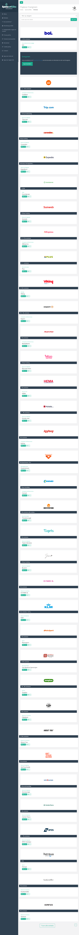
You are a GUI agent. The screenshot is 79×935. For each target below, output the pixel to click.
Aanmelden (28, 64)
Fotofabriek (26, 194)
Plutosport (25, 643)
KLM (22, 618)
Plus (23, 269)
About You (24, 742)
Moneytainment (24, 466)
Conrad (24, 493)
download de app (38, 60)
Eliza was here (26, 368)
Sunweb (24, 219)
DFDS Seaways (26, 842)
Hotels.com (26, 418)
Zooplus (24, 692)
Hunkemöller (25, 892)
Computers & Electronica (28, 92)
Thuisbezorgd (26, 518)
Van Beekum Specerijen (29, 667)
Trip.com (25, 119)
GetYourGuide (25, 767)
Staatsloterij (25, 468)
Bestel (25, 47)
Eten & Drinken (25, 267)
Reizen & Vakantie (26, 117)
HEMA (24, 393)
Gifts (23, 192)
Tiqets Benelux (27, 543)
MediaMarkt (26, 344)
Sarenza (23, 916)
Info (29, 47)
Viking (23, 294)
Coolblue (25, 94)
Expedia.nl (24, 169)
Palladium (25, 717)
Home (21, 9)
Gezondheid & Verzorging (28, 43)
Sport (23, 640)
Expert (23, 319)
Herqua (24, 867)
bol (23, 45)
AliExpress (25, 244)
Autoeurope (26, 792)
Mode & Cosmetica (25, 591)
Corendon (24, 144)
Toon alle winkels (47, 926)
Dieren (23, 690)
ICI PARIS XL (24, 593)
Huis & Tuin (24, 391)
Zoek (74, 19)
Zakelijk (22, 292)
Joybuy (23, 443)
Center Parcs (26, 817)
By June (24, 568)
